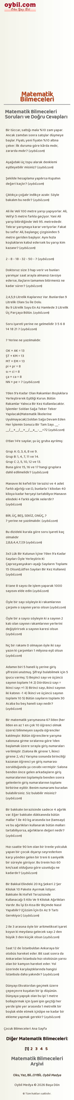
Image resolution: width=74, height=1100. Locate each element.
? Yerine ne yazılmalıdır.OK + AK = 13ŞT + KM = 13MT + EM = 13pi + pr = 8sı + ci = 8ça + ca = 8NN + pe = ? (23, 361)
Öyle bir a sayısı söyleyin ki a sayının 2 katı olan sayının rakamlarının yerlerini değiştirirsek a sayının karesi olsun (34, 624)
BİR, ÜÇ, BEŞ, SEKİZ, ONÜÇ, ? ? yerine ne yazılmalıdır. (26, 518)
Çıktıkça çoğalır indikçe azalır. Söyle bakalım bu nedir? (32, 197)
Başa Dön (53, 1085)
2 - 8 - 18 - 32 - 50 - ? (21, 259)
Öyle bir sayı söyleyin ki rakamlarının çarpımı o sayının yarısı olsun (33, 604)
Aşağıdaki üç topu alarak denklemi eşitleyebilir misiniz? (31, 164)
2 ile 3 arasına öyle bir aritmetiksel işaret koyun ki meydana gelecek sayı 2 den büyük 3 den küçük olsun (36, 932)
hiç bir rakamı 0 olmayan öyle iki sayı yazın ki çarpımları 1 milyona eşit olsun (34, 648)
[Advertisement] (37, 51)
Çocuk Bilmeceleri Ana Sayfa (25, 1029)
